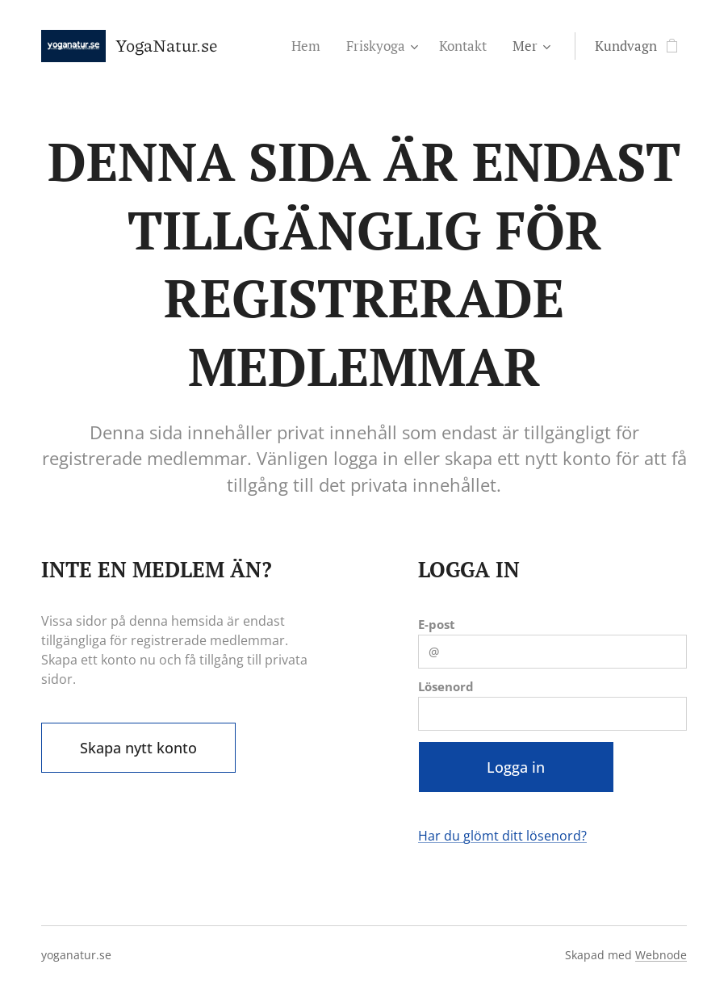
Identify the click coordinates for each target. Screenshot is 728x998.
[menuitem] (310, 46)
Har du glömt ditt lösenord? (502, 836)
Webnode (661, 954)
